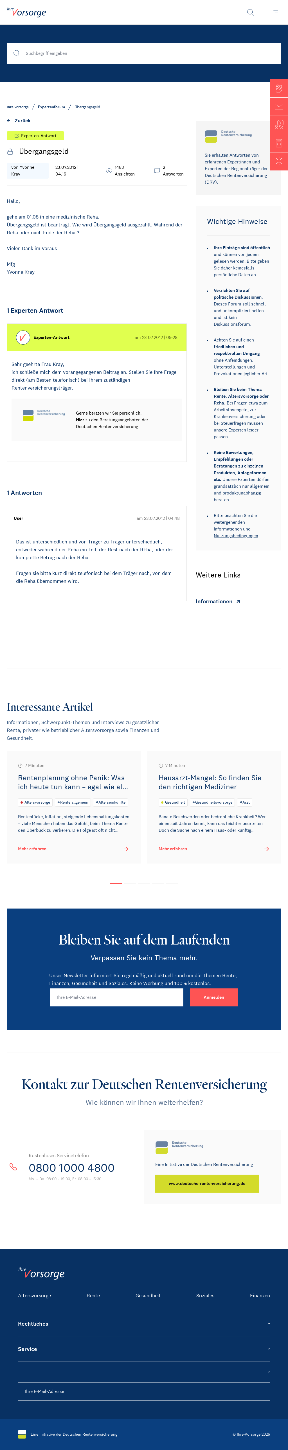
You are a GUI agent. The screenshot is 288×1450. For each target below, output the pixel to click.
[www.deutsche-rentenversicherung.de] (207, 1184)
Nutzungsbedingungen (236, 535)
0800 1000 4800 (72, 1168)
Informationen (228, 529)
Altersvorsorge (34, 1295)
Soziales (205, 1295)
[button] (279, 88)
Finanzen (260, 1295)
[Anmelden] (214, 997)
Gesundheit (148, 1295)
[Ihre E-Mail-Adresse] (117, 997)
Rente (93, 1295)
